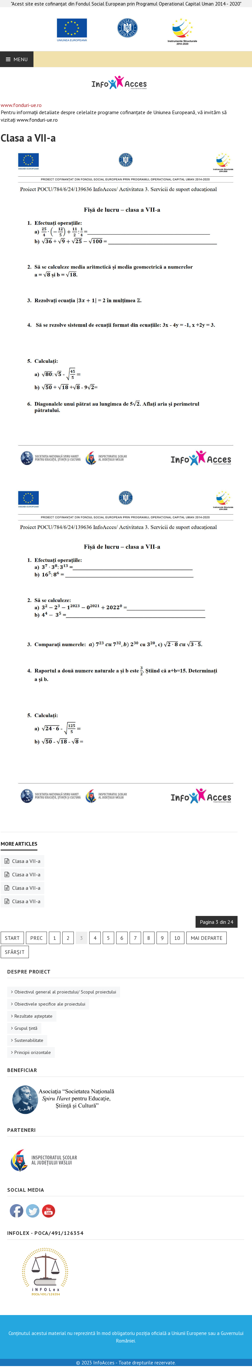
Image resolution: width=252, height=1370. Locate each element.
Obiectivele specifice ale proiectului (49, 1004)
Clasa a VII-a (28, 138)
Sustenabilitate (28, 1040)
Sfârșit (15, 952)
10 (177, 938)
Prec (36, 938)
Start (12, 938)
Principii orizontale (32, 1052)
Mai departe (206, 938)
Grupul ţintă (25, 1028)
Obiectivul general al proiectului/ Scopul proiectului (65, 992)
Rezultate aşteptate (33, 1016)
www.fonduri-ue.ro (21, 105)
